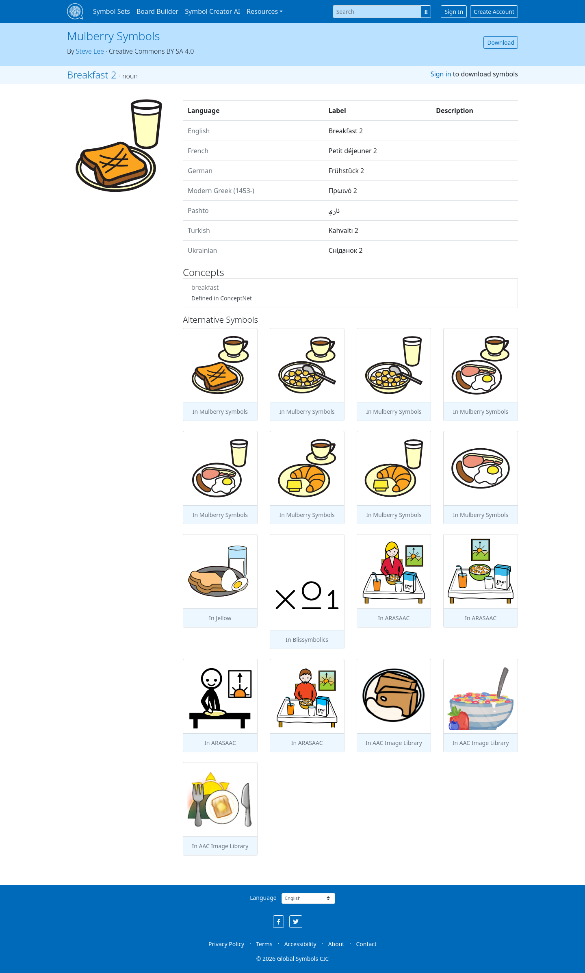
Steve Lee (90, 51)
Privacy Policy (226, 944)
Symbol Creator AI (212, 11)
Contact (366, 944)
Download (500, 42)
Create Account (494, 11)
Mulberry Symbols (113, 35)
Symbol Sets (111, 11)
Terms (264, 944)
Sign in (441, 74)
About (336, 944)
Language (263, 897)
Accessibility (300, 944)
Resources (262, 11)
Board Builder (157, 11)
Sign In (453, 11)
